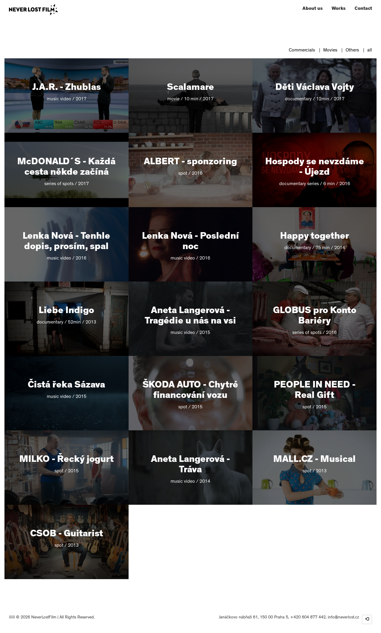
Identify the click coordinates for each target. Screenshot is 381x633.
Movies (330, 50)
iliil (12, 617)
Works (339, 9)
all (369, 50)
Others (352, 50)
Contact (363, 9)
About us (312, 9)
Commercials (302, 50)
